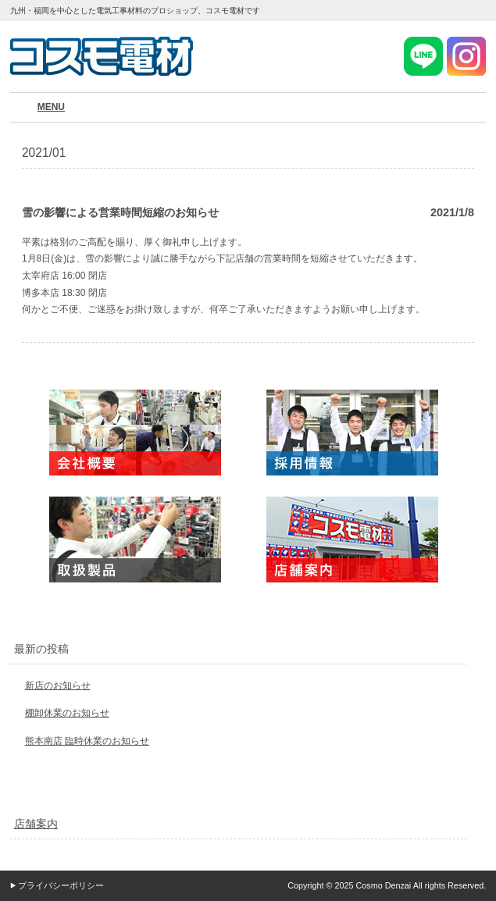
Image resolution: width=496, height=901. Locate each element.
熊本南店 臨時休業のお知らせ (87, 740)
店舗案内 (36, 823)
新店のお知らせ (58, 685)
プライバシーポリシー (61, 885)
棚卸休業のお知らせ (67, 712)
